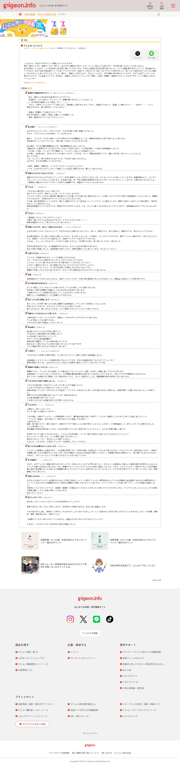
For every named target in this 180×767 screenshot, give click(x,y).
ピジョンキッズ (130, 716)
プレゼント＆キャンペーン (82, 658)
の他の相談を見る (40, 82)
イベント (74, 651)
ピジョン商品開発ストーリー (31, 663)
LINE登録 (162, 5)
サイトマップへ (90, 733)
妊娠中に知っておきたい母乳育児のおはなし (143, 663)
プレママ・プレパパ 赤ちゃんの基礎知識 (142, 651)
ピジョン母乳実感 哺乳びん (83, 703)
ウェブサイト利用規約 (59, 752)
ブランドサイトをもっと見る (34, 724)
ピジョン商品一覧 (26, 651)
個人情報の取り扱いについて (85, 752)
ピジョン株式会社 (122, 752)
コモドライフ (129, 681)
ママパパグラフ (130, 675)
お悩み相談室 (29, 14)
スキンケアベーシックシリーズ (32, 716)
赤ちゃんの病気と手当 (47, 14)
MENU (158, 14)
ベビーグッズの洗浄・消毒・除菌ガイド (141, 703)
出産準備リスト (25, 669)
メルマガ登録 (90, 633)
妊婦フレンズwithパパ (133, 658)
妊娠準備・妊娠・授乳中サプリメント (36, 703)
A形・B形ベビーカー (80, 716)
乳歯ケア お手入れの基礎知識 (84, 709)
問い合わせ (107, 752)
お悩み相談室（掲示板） (134, 688)
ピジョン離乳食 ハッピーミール (33, 709)
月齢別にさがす (150, 5)
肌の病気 (53, 48)
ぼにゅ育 (127, 669)
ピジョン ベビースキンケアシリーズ (139, 709)
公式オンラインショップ (29, 658)
